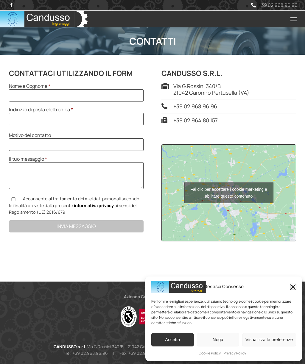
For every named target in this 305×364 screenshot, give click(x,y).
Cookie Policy (210, 353)
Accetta (172, 339)
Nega (218, 339)
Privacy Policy (235, 353)
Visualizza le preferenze (269, 339)
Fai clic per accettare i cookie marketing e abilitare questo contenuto (228, 193)
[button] (293, 287)
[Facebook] (11, 5)
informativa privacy (94, 205)
